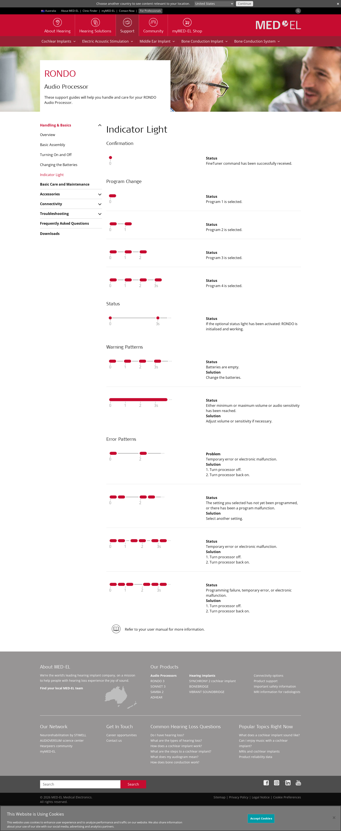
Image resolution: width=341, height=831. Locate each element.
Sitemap (220, 797)
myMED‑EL (108, 11)
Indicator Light (52, 174)
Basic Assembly (52, 144)
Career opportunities (121, 735)
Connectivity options (268, 675)
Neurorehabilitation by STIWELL (63, 735)
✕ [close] (338, 4)
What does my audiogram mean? (174, 757)
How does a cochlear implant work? (176, 746)
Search (133, 784)
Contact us (114, 740)
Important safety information (275, 686)
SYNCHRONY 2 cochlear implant (212, 681)
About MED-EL (70, 11)
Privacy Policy (238, 797)
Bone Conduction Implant (204, 41)
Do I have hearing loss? (167, 735)
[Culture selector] (214, 3)
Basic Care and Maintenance (64, 184)
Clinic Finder (90, 11)
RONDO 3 (157, 681)
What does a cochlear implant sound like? (269, 735)
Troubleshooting (54, 213)
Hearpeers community (56, 746)
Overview (47, 134)
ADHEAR (156, 697)
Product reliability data (255, 757)
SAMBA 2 (157, 692)
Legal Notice (261, 797)
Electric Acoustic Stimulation (107, 41)
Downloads (50, 233)
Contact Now (126, 11)
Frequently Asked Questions (64, 223)
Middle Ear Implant (157, 41)
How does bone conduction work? (174, 762)
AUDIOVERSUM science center (62, 740)
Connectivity (51, 203)
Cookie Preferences (287, 797)
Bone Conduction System (257, 41)
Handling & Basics (55, 125)
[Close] (334, 819)
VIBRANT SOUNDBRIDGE (206, 692)
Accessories (50, 194)
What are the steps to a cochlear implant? (180, 751)
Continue (244, 4)
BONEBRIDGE (199, 686)
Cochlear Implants (58, 41)
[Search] (298, 11)
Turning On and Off (56, 154)
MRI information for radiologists (277, 692)
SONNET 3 (157, 686)
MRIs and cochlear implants (259, 751)
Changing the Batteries (58, 164)
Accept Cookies (261, 820)
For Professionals (150, 11)
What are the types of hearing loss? (176, 740)
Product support (265, 681)
